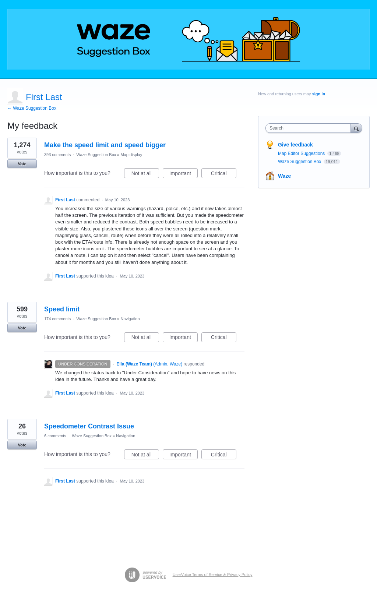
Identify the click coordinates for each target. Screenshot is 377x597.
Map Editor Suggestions (302, 153)
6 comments (55, 436)
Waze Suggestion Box (96, 154)
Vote (22, 164)
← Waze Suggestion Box (31, 108)
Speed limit (62, 309)
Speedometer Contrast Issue (89, 426)
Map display (131, 154)
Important (183, 174)
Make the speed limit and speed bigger (105, 145)
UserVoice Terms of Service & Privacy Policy (213, 574)
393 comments (57, 154)
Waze (284, 176)
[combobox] (309, 128)
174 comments (57, 319)
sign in (318, 94)
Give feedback (295, 145)
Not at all (145, 174)
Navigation (130, 319)
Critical (223, 174)
